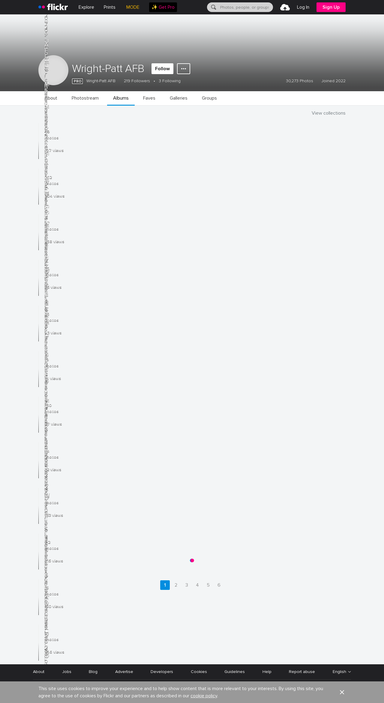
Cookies (199, 671)
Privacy (59, 691)
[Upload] (285, 7)
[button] (342, 653)
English (339, 671)
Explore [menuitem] (86, 7)
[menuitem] (109, 7)
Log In (303, 7)
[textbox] (246, 7)
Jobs (66, 671)
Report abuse (302, 671)
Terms (80, 691)
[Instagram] (346, 691)
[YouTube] (332, 691)
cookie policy (203, 657)
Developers (162, 671)
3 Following (170, 80)
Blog (93, 671)
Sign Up (331, 7)
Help (267, 671)
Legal (38, 691)
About (38, 671)
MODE (133, 7)
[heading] (53, 7)
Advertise (124, 671)
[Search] (213, 7)
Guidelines (234, 671)
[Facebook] (318, 691)
